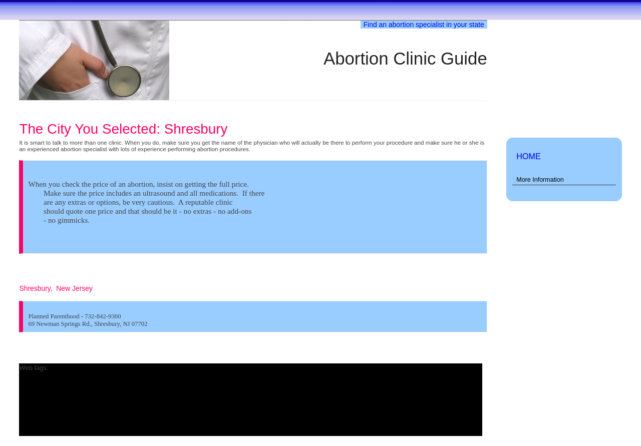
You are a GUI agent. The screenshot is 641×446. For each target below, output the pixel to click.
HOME (528, 156)
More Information (540, 179)
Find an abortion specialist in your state (424, 25)
